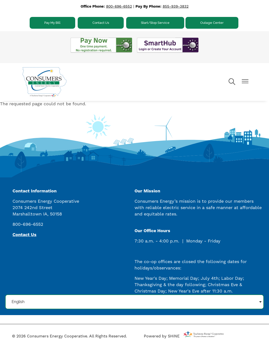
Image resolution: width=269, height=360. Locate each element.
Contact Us (100, 23)
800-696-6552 (119, 6)
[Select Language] (134, 301)
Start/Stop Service (155, 23)
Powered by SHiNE (162, 336)
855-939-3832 (176, 6)
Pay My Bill (52, 23)
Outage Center (212, 23)
